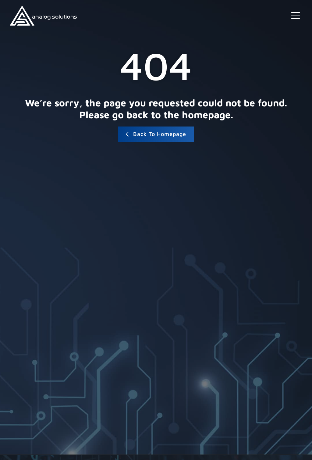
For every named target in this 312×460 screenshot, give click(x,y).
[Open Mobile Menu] (295, 15)
